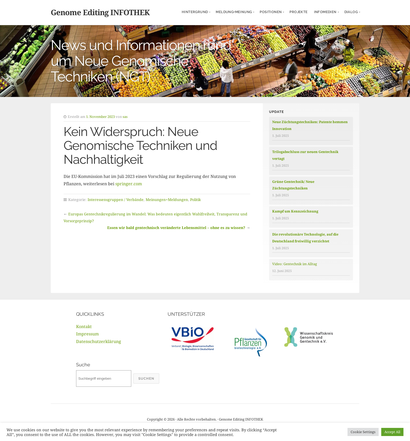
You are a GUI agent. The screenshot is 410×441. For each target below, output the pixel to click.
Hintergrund (195, 12)
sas (125, 116)
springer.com (128, 184)
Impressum (87, 334)
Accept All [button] (392, 431)
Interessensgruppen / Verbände (116, 199)
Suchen (146, 378)
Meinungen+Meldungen (167, 199)
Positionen (271, 12)
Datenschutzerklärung (98, 341)
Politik (195, 199)
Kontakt (84, 326)
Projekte (298, 12)
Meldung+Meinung (234, 12)
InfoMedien (325, 12)
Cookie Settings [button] (363, 431)
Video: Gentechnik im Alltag (294, 264)
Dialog (351, 12)
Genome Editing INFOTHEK (100, 12)
